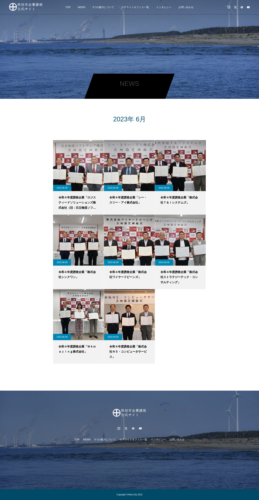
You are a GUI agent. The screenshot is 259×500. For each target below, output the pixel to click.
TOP (68, 7)
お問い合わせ (186, 7)
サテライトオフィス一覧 (135, 7)
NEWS (81, 7)
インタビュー (163, 7)
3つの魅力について (103, 7)
